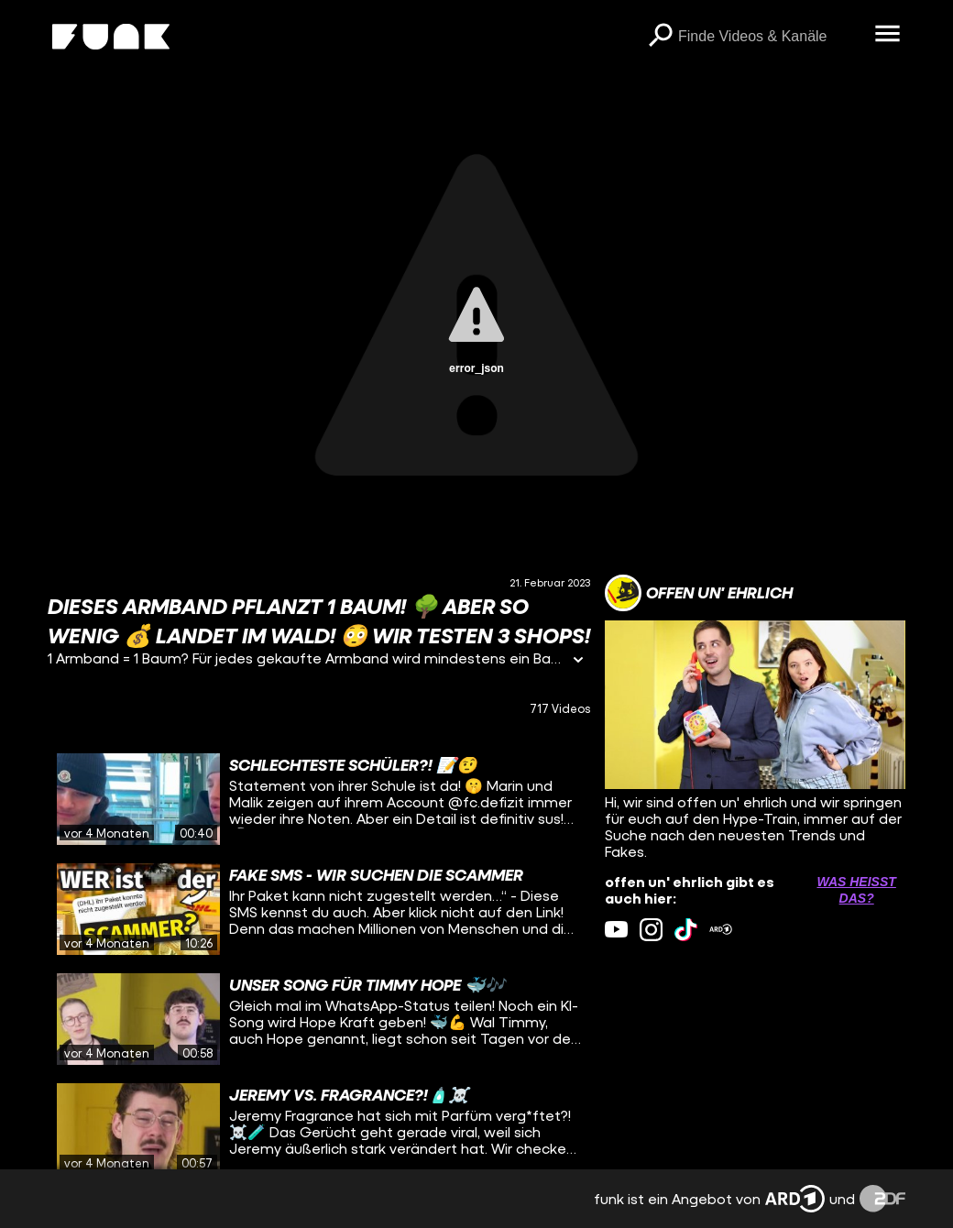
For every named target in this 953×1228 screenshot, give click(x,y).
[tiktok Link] (685, 929)
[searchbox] (769, 36)
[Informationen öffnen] (578, 661)
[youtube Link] (616, 929)
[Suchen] (659, 36)
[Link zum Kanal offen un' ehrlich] (699, 593)
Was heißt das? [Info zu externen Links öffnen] (855, 889)
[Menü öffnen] (887, 34)
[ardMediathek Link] (720, 929)
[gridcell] (319, 799)
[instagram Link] (651, 929)
